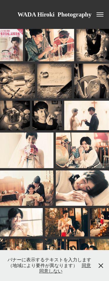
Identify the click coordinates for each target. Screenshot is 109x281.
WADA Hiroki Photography (54, 14)
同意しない (50, 271)
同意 (86, 265)
